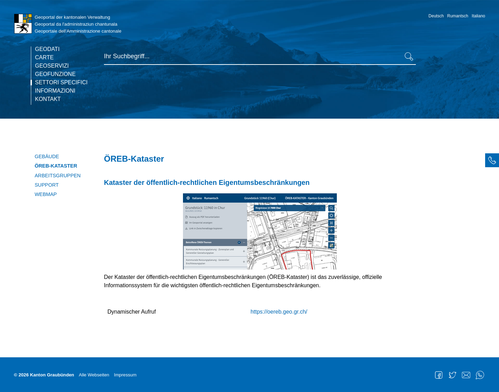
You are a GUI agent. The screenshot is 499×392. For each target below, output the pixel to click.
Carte (44, 57)
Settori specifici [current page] (61, 82)
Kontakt (48, 99)
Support (47, 185)
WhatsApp (480, 375)
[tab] (492, 160)
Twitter (452, 375)
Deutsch (436, 16)
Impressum (125, 374)
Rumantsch (458, 16)
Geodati (47, 49)
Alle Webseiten (94, 374)
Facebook (439, 375)
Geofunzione (55, 74)
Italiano (478, 16)
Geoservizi (52, 66)
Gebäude (47, 156)
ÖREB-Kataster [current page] (56, 166)
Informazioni (55, 91)
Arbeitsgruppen (58, 175)
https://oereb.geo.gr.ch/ (279, 312)
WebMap (46, 194)
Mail (466, 375)
